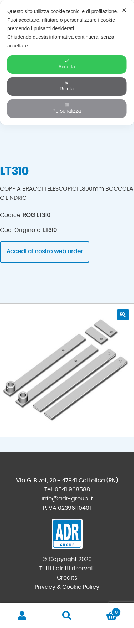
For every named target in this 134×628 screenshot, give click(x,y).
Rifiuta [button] (67, 86)
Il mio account (22, 616)
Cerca (67, 616)
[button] (123, 314)
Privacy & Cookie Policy (67, 587)
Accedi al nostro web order (44, 251)
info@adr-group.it (67, 499)
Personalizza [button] (66, 108)
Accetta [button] (66, 64)
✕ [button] (124, 10)
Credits (67, 578)
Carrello (105, 611)
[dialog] (67, 62)
